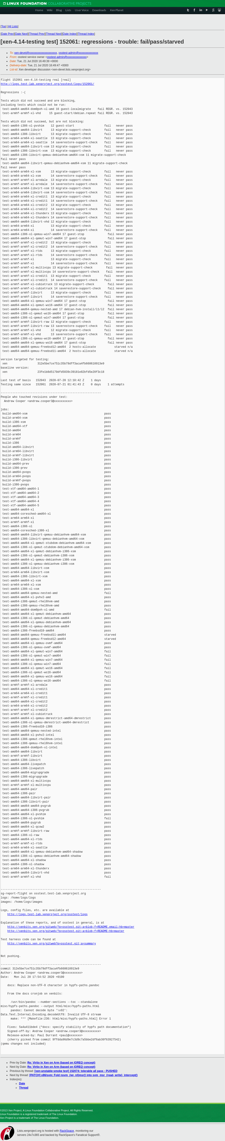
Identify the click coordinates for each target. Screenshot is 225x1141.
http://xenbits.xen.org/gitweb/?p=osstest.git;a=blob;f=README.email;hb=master (70, 927)
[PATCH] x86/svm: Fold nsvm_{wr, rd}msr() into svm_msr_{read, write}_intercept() (83, 1075)
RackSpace (67, 1130)
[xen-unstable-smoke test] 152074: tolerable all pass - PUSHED (76, 1071)
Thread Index (86, 33)
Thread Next (53, 33)
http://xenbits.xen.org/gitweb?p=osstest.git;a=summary (51, 944)
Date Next (21, 33)
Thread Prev (36, 33)
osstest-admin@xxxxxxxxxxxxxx (78, 52)
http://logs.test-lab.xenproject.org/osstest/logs (47, 914)
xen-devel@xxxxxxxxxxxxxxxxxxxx (35, 52)
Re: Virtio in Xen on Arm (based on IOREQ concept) (61, 1062)
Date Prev (7, 33)
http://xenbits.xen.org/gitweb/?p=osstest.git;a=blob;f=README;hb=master (65, 931)
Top (3, 26)
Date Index (69, 33)
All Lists (13, 26)
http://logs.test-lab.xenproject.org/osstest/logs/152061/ (47, 84)
